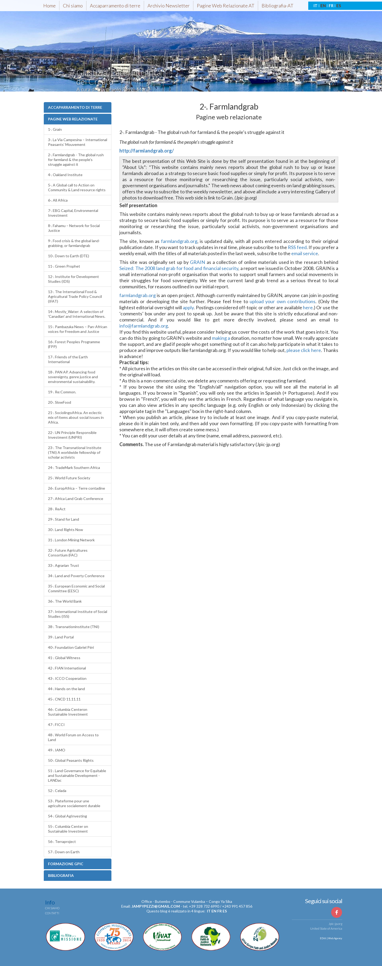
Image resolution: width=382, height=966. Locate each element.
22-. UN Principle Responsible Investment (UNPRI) (72, 435)
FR (331, 5)
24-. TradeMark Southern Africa (74, 467)
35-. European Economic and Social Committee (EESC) (76, 588)
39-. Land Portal (61, 637)
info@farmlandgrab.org (143, 326)
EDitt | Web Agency (330, 938)
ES (338, 5)
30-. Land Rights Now (65, 529)
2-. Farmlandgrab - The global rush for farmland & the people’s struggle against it (76, 160)
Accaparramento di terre (115, 5)
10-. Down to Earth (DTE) (68, 256)
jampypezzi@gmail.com (156, 906)
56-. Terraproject (62, 841)
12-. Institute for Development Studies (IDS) (73, 279)
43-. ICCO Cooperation (67, 678)
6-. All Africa (58, 200)
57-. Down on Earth (64, 852)
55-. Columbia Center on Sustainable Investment (68, 828)
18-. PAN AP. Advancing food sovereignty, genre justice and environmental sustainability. (73, 377)
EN (323, 5)
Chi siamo (73, 5)
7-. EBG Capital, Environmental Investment (73, 212)
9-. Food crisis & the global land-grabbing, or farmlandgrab (74, 243)
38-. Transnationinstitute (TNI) (73, 626)
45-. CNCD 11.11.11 (64, 699)
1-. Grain (55, 129)
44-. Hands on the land (66, 688)
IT (316, 5)
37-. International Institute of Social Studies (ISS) (77, 614)
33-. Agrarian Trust (63, 565)
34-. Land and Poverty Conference (76, 575)
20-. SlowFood (59, 402)
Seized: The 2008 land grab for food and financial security (178, 268)
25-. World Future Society (69, 478)
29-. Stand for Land (63, 519)
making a (221, 338)
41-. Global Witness (64, 657)
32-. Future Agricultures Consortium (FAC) (68, 552)
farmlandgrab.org (179, 241)
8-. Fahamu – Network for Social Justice (74, 228)
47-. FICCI (56, 724)
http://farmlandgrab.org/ (146, 151)
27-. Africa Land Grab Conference (75, 498)
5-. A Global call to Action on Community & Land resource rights (77, 187)
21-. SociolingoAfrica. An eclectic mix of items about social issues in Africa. (76, 417)
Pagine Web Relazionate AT (225, 5)
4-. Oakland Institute (65, 174)
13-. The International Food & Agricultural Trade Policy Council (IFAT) (75, 296)
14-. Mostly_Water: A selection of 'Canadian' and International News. (76, 314)
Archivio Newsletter (168, 5)
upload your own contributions (282, 301)
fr (219, 911)
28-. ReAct (57, 509)
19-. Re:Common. (62, 392)
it (209, 911)
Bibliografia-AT (277, 5)
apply (188, 307)
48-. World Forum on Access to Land (73, 737)
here (308, 307)
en (213, 911)
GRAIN (197, 262)
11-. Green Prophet (64, 266)
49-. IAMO (56, 750)
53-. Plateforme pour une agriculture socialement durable (74, 803)
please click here (303, 350)
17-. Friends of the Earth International (68, 359)
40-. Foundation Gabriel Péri (71, 647)
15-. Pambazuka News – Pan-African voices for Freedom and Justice (77, 329)
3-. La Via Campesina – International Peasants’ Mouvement (77, 142)
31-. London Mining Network (71, 540)
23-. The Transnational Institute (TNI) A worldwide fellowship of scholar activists (74, 452)
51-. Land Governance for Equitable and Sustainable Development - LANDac (77, 775)
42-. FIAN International (67, 668)
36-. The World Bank (65, 601)
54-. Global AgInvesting (67, 816)
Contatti (52, 913)
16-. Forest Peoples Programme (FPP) (74, 344)
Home (49, 5)
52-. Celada (57, 790)
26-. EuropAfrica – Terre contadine (76, 488)
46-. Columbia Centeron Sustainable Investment (68, 711)
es (225, 911)
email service (304, 253)
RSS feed (297, 247)
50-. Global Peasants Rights (71, 760)
